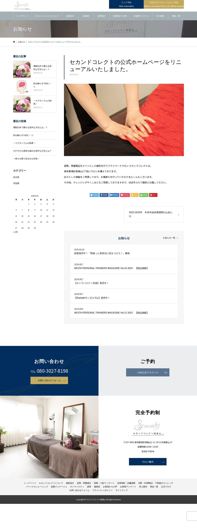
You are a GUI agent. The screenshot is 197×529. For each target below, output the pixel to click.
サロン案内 (148, 461)
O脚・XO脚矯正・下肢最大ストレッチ (155, 483)
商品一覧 (176, 15)
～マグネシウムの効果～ (24, 143)
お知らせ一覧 (169, 238)
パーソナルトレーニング (37, 486)
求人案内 (160, 15)
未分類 (16, 177)
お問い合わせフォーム (49, 380)
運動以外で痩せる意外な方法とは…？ (30, 127)
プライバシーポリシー (102, 490)
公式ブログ (166, 486)
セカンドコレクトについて (47, 15)
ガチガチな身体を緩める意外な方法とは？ (32, 151)
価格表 (86, 15)
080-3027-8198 (52, 370)
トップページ (22, 15)
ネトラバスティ (77, 486)
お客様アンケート (141, 15)
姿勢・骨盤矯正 (84, 483)
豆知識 (16, 183)
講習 (89, 486)
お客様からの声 (120, 15)
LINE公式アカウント (147, 372)
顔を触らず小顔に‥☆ (23, 135)
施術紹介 (70, 15)
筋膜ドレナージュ (59, 486)
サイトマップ (122, 490)
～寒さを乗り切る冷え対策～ (26, 158)
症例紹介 (102, 15)
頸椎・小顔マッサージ (104, 483)
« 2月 (15, 232)
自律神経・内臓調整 (126, 483)
